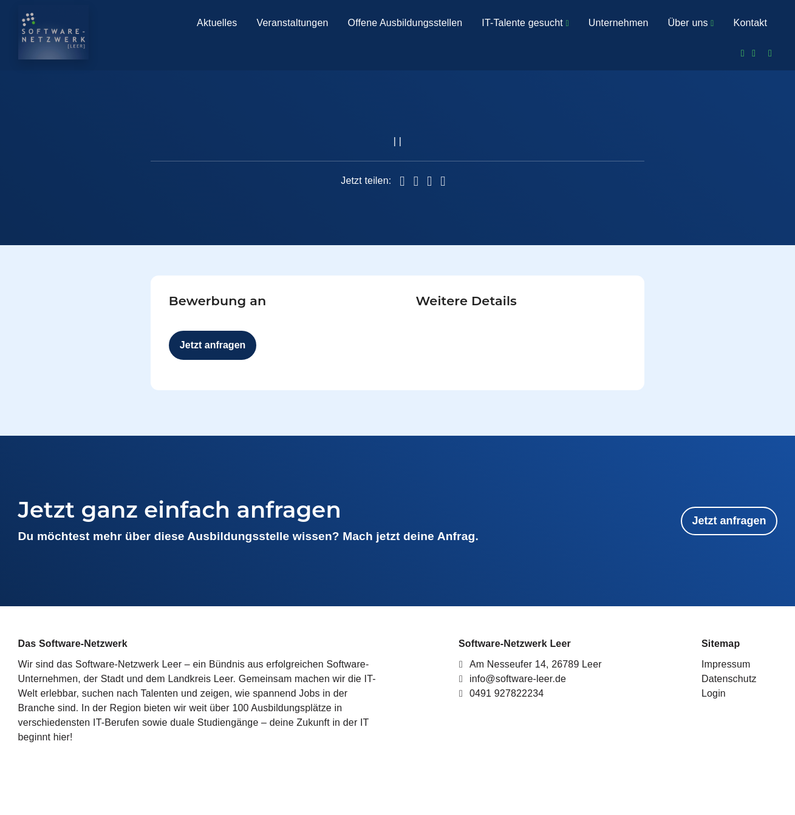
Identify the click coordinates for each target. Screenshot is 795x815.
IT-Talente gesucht (525, 23)
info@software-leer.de (512, 679)
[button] (402, 182)
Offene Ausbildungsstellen (405, 23)
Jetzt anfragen (212, 345)
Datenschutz (729, 679)
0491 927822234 (501, 693)
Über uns (691, 23)
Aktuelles (217, 23)
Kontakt (750, 23)
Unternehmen (619, 23)
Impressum (726, 664)
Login (713, 693)
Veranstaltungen (292, 23)
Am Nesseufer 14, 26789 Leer (530, 664)
